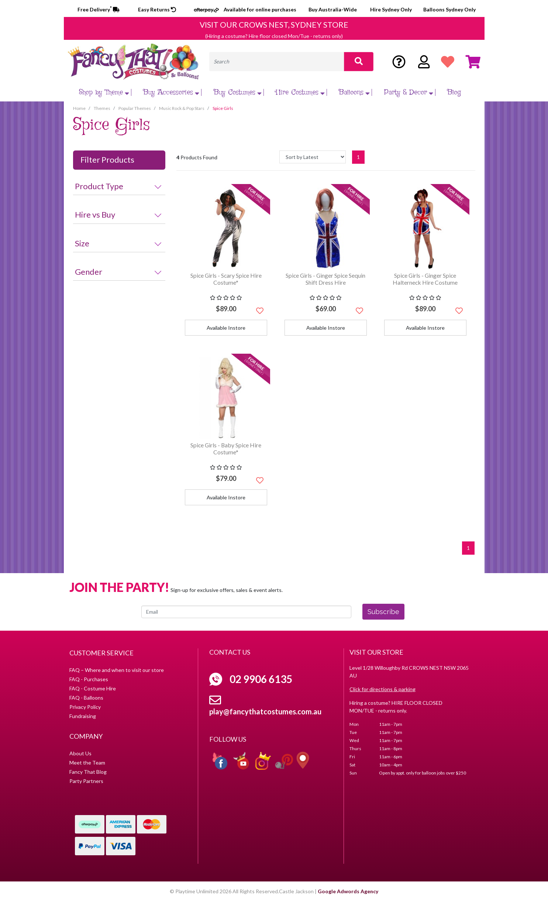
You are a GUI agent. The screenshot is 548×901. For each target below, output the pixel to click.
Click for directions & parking (382, 689)
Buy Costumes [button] (238, 92)
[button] (259, 310)
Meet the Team (87, 762)
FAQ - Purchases (88, 679)
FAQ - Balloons (86, 697)
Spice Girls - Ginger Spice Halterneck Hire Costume (425, 279)
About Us (80, 753)
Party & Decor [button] (409, 92)
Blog (454, 92)
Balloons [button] (355, 92)
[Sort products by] (312, 156)
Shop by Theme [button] (105, 92)
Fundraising (82, 716)
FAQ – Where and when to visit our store (116, 670)
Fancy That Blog (88, 772)
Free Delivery (98, 9)
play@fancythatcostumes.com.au (265, 711)
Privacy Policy (85, 707)
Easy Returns (157, 9)
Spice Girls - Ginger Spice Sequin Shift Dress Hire (325, 279)
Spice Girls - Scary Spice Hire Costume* (226, 279)
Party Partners (86, 781)
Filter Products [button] (107, 159)
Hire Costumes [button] (301, 92)
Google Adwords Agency (348, 891)
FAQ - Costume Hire (92, 688)
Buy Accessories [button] (172, 92)
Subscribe (383, 612)
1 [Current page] (358, 157)
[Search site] (358, 61)
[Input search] (276, 61)
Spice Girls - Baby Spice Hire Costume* (225, 448)
